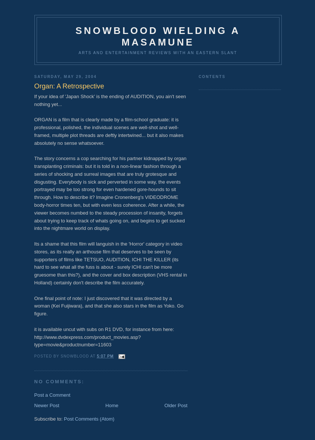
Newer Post (46, 405)
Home (111, 405)
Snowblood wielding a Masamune (157, 36)
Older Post (175, 405)
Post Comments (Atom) (89, 419)
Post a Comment (52, 395)
